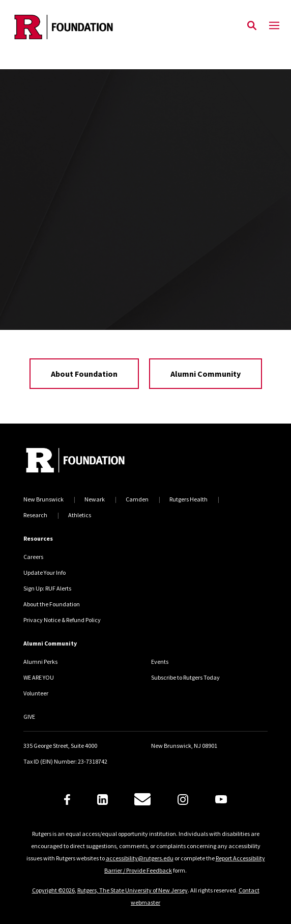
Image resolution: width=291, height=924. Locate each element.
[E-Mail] (142, 799)
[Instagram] (183, 799)
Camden (137, 499)
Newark (94, 499)
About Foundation (84, 374)
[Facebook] (67, 799)
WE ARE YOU (38, 677)
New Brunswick (43, 499)
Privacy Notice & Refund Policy (62, 620)
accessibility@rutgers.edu (139, 858)
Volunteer (35, 693)
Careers (33, 557)
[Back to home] (92, 461)
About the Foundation (51, 604)
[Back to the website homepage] (63, 27)
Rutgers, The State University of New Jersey (132, 890)
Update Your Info (44, 572)
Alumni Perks (40, 661)
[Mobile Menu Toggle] (274, 26)
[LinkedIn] (102, 799)
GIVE (29, 716)
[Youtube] (221, 799)
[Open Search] (252, 26)
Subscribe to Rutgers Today (185, 677)
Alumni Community (205, 374)
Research (35, 515)
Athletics (79, 515)
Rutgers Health (188, 499)
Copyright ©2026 (53, 890)
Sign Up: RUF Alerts (47, 588)
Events (159, 661)
